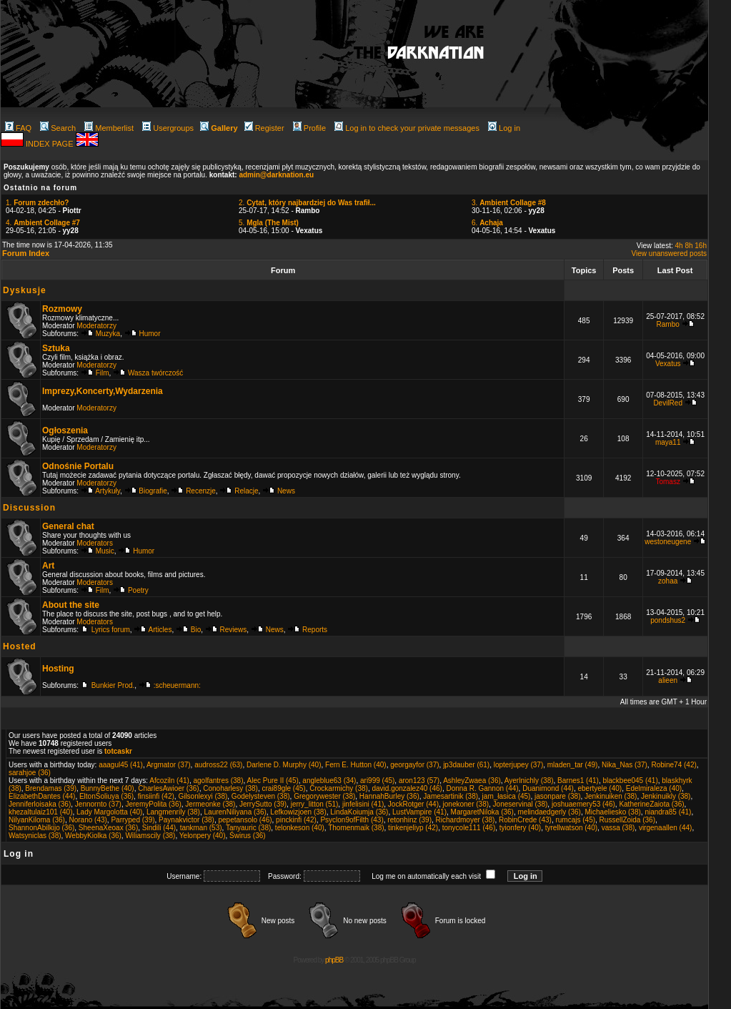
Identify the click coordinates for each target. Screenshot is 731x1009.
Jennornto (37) (98, 804)
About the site (70, 605)
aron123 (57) (419, 780)
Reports (314, 630)
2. (307, 203)
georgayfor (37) (414, 765)
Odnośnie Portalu (78, 466)
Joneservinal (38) (520, 804)
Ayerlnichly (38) (529, 780)
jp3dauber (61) (466, 765)
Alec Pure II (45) (273, 780)
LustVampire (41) (419, 812)
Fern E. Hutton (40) (356, 765)
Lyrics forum (110, 630)
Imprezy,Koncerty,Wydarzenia (102, 391)
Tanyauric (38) (248, 828)
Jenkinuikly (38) (665, 796)
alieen (667, 680)
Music (105, 551)
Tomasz (667, 482)
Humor (150, 334)
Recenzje (201, 491)
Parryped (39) (132, 820)
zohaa (667, 581)
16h (701, 246)
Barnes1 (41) (578, 780)
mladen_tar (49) (572, 765)
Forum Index (25, 253)
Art (48, 566)
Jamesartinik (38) (450, 796)
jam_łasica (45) (506, 796)
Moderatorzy (96, 326)
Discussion (29, 508)
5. (269, 223)
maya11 (668, 442)
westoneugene (668, 542)
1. (37, 203)
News (286, 491)
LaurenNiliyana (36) (235, 812)
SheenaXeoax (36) (108, 828)
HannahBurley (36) (389, 796)
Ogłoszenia (65, 430)
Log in (504, 128)
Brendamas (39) (50, 788)
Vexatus (668, 364)
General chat (68, 526)
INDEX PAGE (50, 143)
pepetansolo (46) (245, 820)
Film (102, 373)
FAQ (18, 128)
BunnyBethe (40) (107, 788)
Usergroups (168, 128)
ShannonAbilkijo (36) (41, 828)
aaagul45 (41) (121, 765)
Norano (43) (87, 820)
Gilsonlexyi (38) (202, 796)
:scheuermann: (177, 685)
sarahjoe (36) (30, 773)
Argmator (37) (168, 765)
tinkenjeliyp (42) (413, 828)
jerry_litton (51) (315, 804)
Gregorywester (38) (324, 796)
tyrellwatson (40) (571, 828)
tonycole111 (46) (469, 828)
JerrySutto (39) (263, 804)
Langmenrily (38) (173, 812)
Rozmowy (62, 309)
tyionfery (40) (520, 828)
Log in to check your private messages (406, 128)
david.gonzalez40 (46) (407, 788)
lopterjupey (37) (518, 765)
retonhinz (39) (409, 820)
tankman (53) (201, 828)
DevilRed (667, 403)
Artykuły (107, 491)
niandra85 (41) (668, 812)
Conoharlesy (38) (230, 788)
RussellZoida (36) (627, 820)
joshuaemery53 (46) (583, 804)
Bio (196, 630)
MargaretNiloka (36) (482, 812)
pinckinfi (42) (296, 820)
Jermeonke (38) (210, 804)
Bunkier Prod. (113, 685)
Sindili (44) (159, 828)
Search (58, 128)
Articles (160, 630)
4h (679, 246)
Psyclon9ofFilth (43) (351, 820)
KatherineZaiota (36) (651, 804)
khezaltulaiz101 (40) (41, 812)
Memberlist (109, 128)
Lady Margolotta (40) (109, 812)
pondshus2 (667, 620)
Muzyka (108, 334)
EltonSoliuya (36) (106, 796)
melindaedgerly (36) (549, 812)
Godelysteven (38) (261, 796)
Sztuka (56, 348)
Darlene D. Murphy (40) (284, 765)
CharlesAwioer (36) (168, 788)
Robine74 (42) (673, 765)
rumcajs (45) (575, 820)
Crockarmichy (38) (338, 788)
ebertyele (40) (599, 788)
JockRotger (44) (413, 804)
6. (487, 223)
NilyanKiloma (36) (37, 820)
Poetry (138, 590)
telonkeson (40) (299, 828)
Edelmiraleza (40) (654, 788)
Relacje (246, 491)
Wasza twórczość (155, 373)
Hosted (19, 646)
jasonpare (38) (557, 796)
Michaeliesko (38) (612, 812)
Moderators (94, 543)
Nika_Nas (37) (624, 765)
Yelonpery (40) (202, 836)
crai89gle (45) (284, 788)
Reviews (233, 630)
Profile (309, 128)
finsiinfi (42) (156, 796)
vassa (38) (618, 828)
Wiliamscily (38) (150, 836)
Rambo (668, 324)
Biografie (152, 491)
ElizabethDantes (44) (42, 796)
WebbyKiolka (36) (93, 836)
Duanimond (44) (548, 788)
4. (43, 223)
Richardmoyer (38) (465, 820)
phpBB (334, 960)
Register (264, 128)
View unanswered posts (669, 253)
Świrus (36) (247, 836)
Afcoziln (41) (169, 780)
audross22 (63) (218, 765)
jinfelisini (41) (363, 804)
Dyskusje (24, 290)
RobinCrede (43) (525, 820)
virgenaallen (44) (665, 828)
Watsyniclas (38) (35, 836)
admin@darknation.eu (276, 175)
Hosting (58, 669)
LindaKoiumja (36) (359, 812)
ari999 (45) (377, 780)
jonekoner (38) (466, 804)
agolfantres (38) (218, 780)
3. (509, 203)
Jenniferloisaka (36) (40, 804)
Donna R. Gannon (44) (482, 788)
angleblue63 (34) (329, 780)
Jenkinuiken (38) (611, 796)
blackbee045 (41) (629, 780)
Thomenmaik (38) (356, 828)
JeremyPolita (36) (153, 804)
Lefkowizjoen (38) (298, 812)
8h (688, 246)
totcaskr (118, 751)
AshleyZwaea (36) (472, 780)
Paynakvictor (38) (186, 820)
